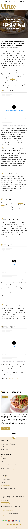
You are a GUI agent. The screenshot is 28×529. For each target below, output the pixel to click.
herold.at (12, 79)
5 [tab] (15, 433)
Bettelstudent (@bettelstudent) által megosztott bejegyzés (14, 361)
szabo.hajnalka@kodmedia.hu (7, 470)
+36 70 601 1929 (4, 484)
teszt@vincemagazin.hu (6, 515)
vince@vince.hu (4, 489)
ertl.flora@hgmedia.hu (6, 485)
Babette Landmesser (14, 378)
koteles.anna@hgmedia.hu (7, 510)
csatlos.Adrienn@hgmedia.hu (7, 477)
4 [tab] (14, 433)
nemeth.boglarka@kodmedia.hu (8, 503)
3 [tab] (13, 433)
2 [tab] (12, 433)
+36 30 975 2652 (5, 502)
